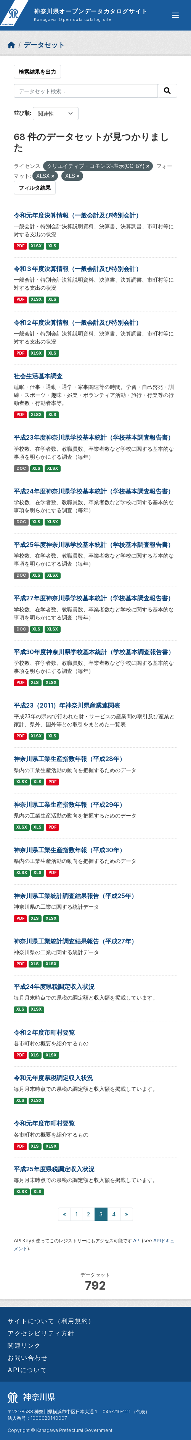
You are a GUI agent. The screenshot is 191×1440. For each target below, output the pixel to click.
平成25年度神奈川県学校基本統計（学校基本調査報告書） (94, 544)
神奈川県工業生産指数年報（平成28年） (69, 759)
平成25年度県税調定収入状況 (54, 1169)
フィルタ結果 (35, 187)
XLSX (36, 245)
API (137, 1240)
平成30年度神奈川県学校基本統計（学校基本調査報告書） (94, 652)
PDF (20, 245)
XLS (52, 245)
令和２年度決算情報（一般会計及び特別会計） (78, 322)
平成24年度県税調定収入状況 (54, 986)
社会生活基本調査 (38, 376)
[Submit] (167, 91)
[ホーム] (11, 45)
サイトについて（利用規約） (51, 1321)
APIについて (27, 1370)
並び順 (22, 113)
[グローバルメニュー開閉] (175, 15)
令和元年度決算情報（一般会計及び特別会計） (78, 215)
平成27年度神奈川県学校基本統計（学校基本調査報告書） (94, 598)
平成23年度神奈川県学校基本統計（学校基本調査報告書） (94, 437)
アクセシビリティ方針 (41, 1333)
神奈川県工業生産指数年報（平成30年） (69, 850)
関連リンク (24, 1345)
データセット (44, 45)
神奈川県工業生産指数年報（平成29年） (69, 804)
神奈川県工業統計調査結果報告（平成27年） (75, 941)
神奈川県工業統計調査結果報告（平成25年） (75, 896)
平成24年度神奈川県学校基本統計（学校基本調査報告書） (94, 491)
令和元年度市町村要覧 (44, 1123)
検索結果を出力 (37, 71)
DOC (21, 468)
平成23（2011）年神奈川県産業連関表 (67, 705)
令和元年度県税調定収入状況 (53, 1078)
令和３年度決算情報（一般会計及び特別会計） (78, 269)
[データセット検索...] (86, 91)
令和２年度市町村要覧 (44, 1032)
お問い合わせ (28, 1357)
